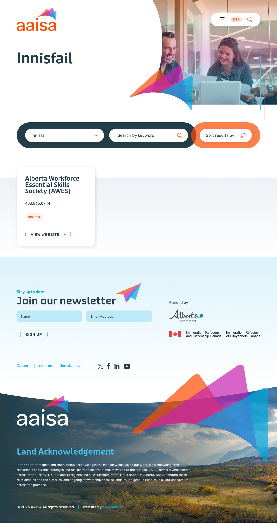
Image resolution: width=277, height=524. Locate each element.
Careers (23, 367)
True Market (113, 508)
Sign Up (34, 336)
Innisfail (34, 218)
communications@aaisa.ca (62, 367)
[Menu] (221, 19)
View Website (48, 235)
